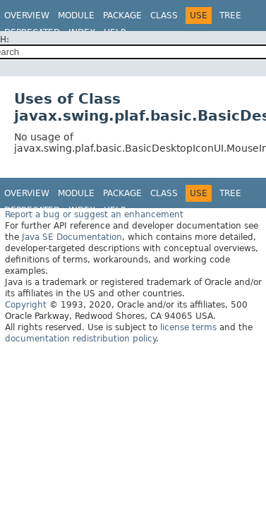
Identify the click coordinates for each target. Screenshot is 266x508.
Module (76, 15)
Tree (230, 15)
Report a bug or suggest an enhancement (94, 214)
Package (122, 15)
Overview (26, 15)
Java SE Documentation (72, 237)
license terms (188, 327)
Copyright (26, 305)
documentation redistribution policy (80, 339)
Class (164, 15)
